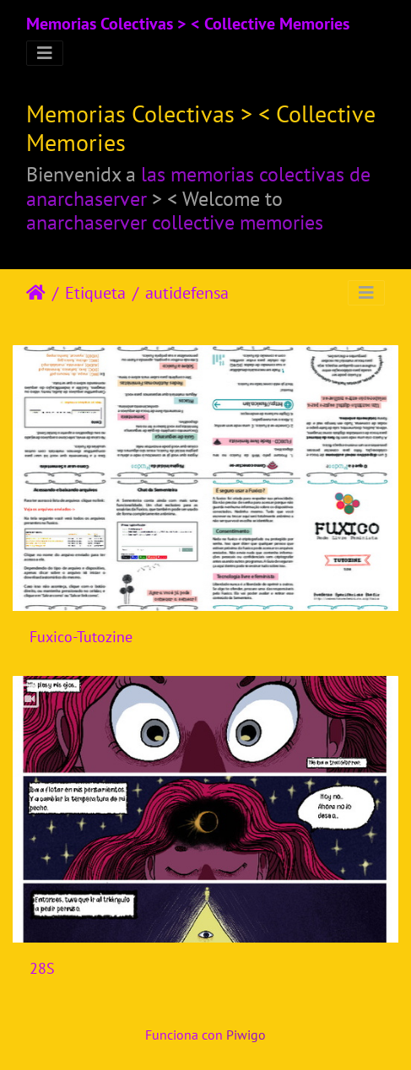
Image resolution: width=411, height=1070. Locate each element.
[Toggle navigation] (44, 53)
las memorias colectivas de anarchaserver (198, 186)
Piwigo (246, 1034)
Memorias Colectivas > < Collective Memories (187, 24)
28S (42, 968)
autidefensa (187, 293)
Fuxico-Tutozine (81, 637)
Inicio (36, 292)
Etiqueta (95, 293)
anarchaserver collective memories (174, 222)
